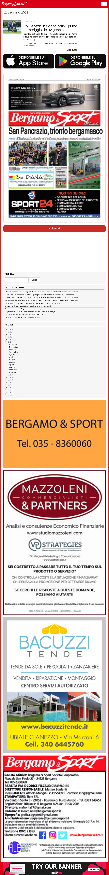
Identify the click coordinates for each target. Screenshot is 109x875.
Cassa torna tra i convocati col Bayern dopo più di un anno (24, 315)
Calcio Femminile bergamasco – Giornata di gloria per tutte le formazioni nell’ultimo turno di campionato (39, 295)
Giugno (12, 359)
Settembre (13, 352)
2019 (10, 377)
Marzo (12, 367)
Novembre (13, 347)
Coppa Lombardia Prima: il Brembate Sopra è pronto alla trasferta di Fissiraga (30, 312)
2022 (10, 339)
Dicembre (13, 344)
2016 (10, 385)
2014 (10, 390)
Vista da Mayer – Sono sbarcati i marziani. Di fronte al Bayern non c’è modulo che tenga (33, 303)
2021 (10, 342)
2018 (10, 380)
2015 (10, 387)
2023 (10, 337)
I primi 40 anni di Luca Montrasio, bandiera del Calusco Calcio (25, 317)
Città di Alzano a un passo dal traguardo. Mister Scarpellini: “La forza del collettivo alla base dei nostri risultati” (41, 292)
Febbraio (13, 370)
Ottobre (12, 349)
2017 (10, 382)
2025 (10, 332)
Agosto (12, 354)
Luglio (11, 357)
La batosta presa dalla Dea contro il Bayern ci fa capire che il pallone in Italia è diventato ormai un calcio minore (41, 297)
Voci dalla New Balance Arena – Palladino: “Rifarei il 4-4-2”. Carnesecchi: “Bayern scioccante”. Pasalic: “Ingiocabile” (41, 300)
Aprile (11, 365)
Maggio (12, 362)
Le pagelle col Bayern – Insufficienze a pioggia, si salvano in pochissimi (28, 306)
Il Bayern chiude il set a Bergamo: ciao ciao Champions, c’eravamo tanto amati (30, 309)
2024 (10, 334)
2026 (10, 329)
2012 (10, 395)
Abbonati (54, 228)
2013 (10, 392)
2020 (10, 375)
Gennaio (12, 372)
